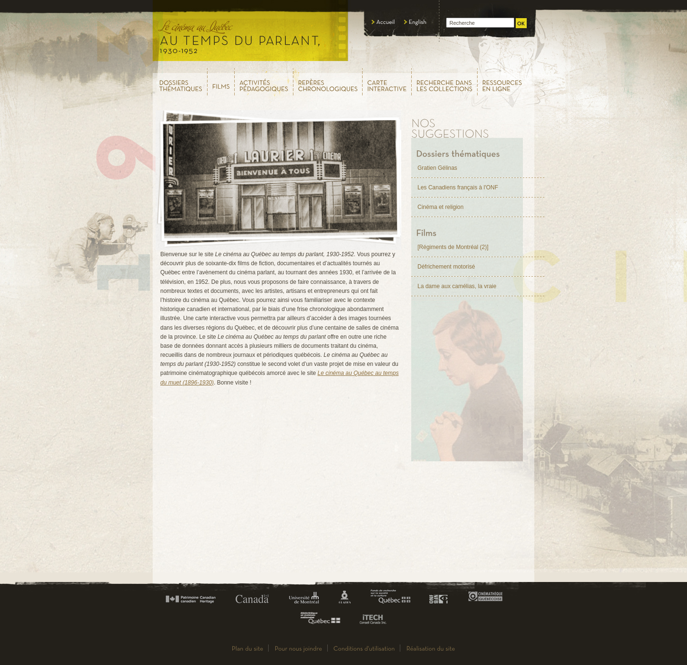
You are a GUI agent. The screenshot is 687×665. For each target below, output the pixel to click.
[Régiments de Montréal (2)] (453, 247)
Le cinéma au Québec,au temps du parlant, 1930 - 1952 (250, 33)
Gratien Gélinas (437, 168)
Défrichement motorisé (446, 266)
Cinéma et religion (440, 207)
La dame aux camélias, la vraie (456, 286)
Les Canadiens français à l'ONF (457, 187)
